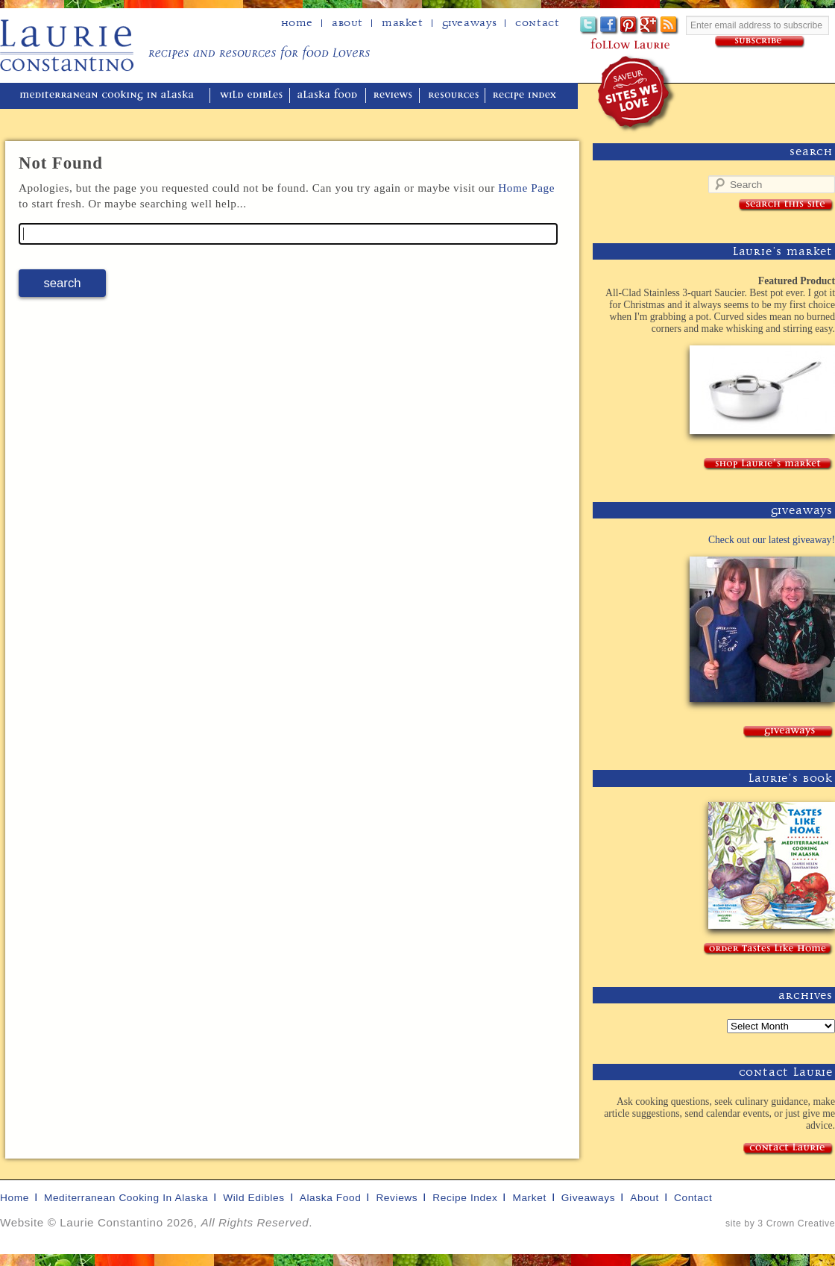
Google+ (650, 26)
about (347, 23)
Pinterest (630, 26)
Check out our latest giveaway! (771, 539)
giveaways (588, 1197)
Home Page (526, 187)
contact (693, 1197)
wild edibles (251, 96)
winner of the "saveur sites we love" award (637, 93)
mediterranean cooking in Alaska (112, 96)
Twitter (589, 26)
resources (453, 96)
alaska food (329, 96)
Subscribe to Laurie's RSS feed (670, 26)
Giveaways (469, 23)
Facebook (609, 26)
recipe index (527, 96)
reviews (394, 96)
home (297, 23)
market (529, 1197)
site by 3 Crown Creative (780, 1223)
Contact (537, 23)
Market (402, 23)
